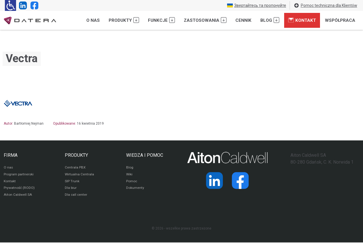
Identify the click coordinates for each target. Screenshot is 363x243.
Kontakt (302, 20)
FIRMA (10, 155)
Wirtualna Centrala (79, 175)
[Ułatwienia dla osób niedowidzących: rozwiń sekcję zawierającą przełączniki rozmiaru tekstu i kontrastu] (10, 5)
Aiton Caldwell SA (18, 195)
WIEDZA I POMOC (144, 155)
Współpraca (340, 20)
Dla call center (76, 195)
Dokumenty (135, 189)
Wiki (129, 175)
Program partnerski (19, 175)
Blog (269, 20)
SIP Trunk (72, 182)
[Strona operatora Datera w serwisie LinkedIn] (22, 5)
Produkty (124, 20)
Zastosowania (205, 20)
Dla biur (71, 189)
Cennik (243, 20)
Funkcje (161, 20)
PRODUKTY (76, 155)
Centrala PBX (75, 168)
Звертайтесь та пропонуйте (256, 5)
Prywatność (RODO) (19, 189)
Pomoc (131, 182)
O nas (93, 20)
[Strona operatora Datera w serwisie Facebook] (33, 5)
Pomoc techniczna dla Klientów (325, 5)
